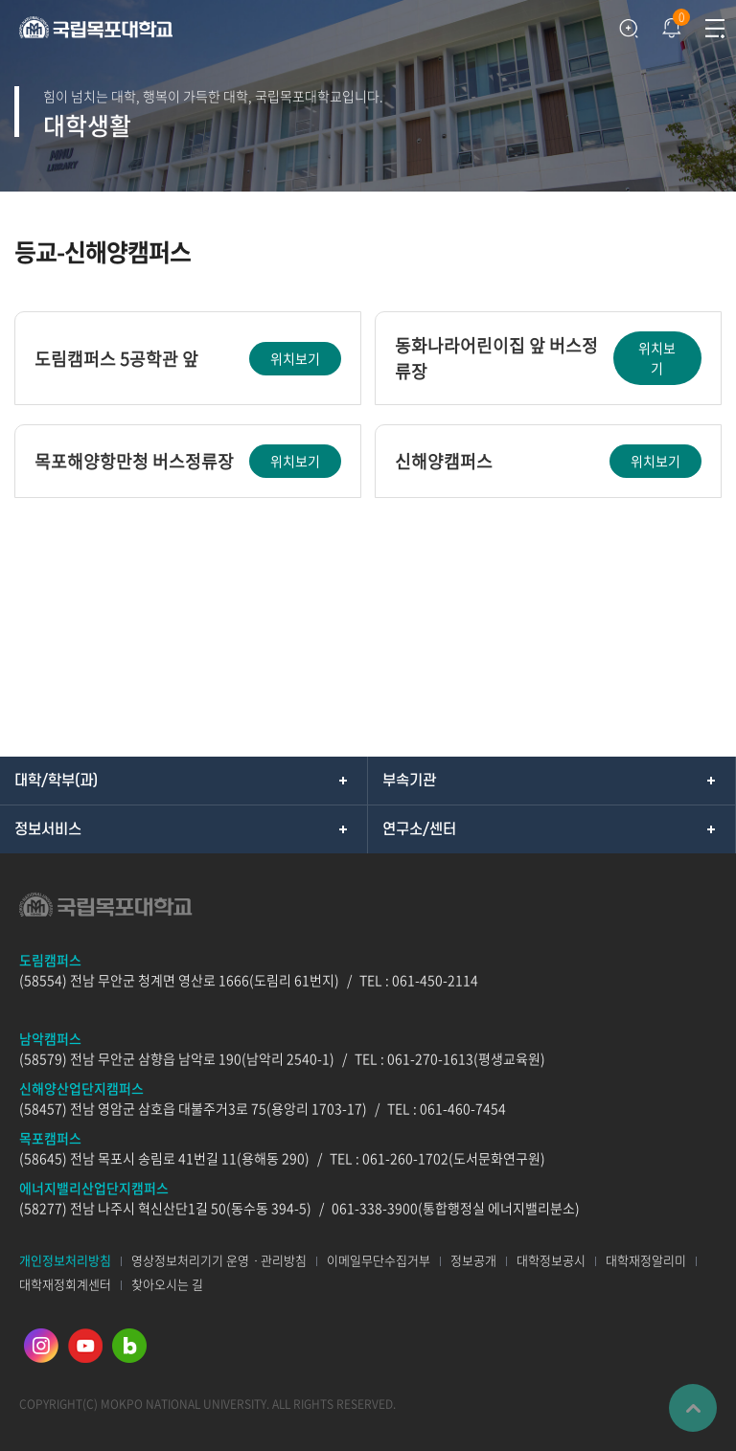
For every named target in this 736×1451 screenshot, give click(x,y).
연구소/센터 (419, 829)
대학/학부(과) (56, 780)
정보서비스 (47, 829)
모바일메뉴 (714, 28)
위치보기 (295, 358)
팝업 (670, 23)
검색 (628, 28)
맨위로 (693, 1408)
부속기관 (409, 780)
